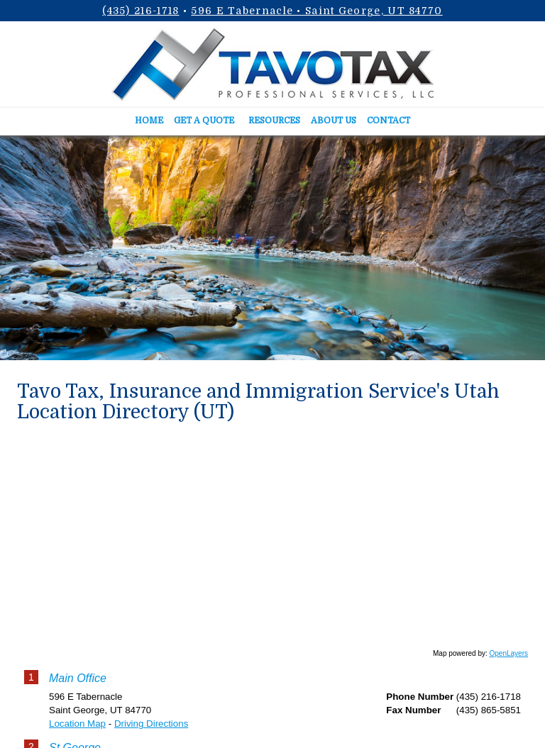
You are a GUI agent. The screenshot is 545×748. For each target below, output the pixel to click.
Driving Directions (151, 723)
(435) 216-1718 (140, 10)
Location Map (77, 723)
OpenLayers (509, 653)
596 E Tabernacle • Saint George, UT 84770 (316, 10)
